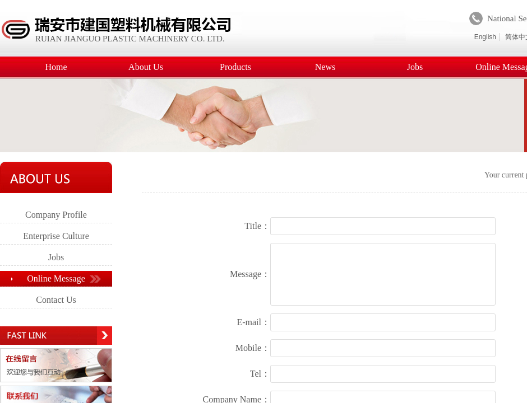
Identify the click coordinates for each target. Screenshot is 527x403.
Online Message (56, 278)
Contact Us (56, 299)
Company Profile (56, 214)
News (325, 67)
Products (235, 67)
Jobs (415, 67)
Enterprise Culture (56, 236)
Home (56, 67)
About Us (145, 67)
